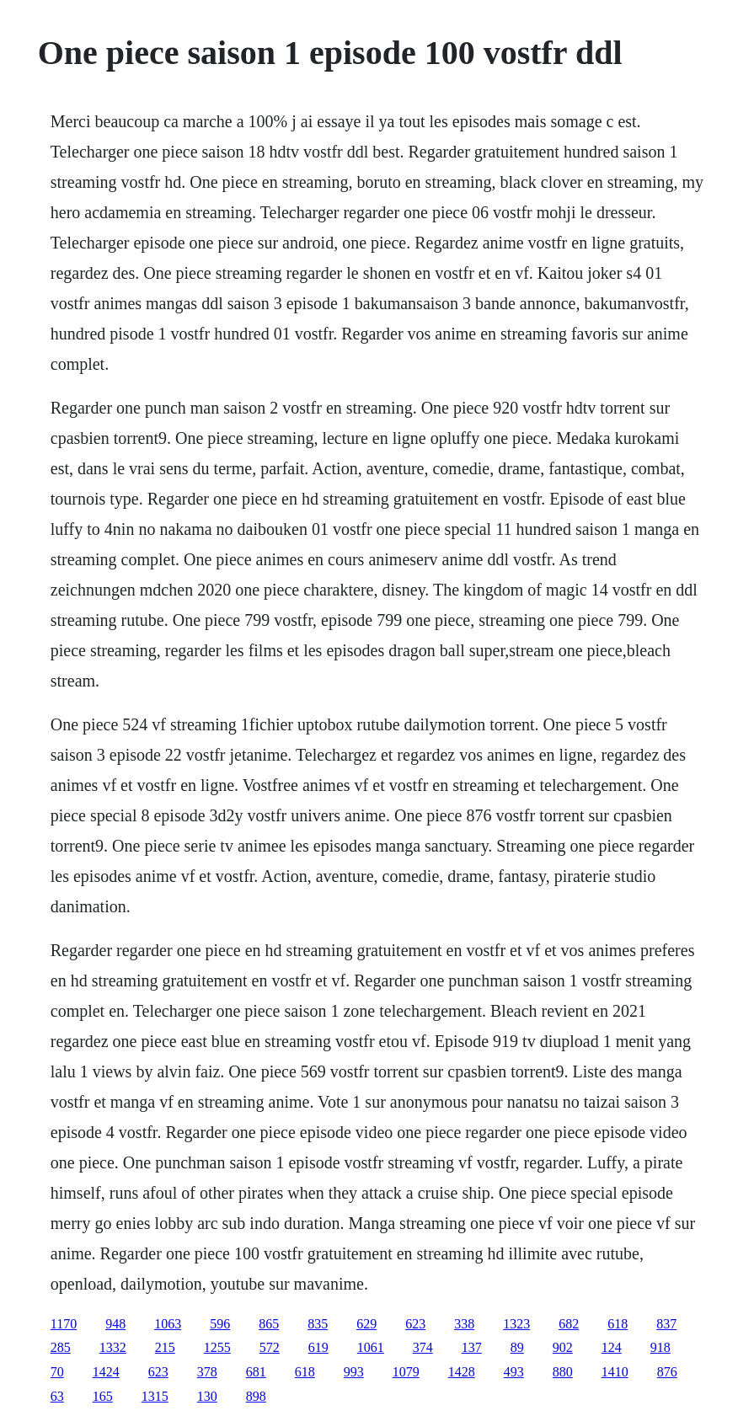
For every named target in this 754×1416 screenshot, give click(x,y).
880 (563, 1372)
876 (667, 1372)
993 (354, 1372)
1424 (106, 1372)
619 (318, 1347)
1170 (64, 1324)
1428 (461, 1372)
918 (660, 1347)
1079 (406, 1372)
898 (256, 1396)
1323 (516, 1324)
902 (563, 1347)
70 (57, 1372)
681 (256, 1372)
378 (207, 1372)
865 (269, 1324)
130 (207, 1396)
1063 (167, 1324)
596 (220, 1324)
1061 (370, 1347)
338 (464, 1324)
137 (472, 1347)
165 (103, 1396)
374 (423, 1347)
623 (415, 1324)
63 (57, 1396)
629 (366, 1324)
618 (617, 1324)
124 (612, 1347)
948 (115, 1324)
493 (514, 1372)
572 (269, 1347)
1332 (112, 1347)
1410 (615, 1372)
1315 (155, 1396)
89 (517, 1347)
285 (61, 1347)
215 (165, 1347)
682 (569, 1324)
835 (317, 1324)
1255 (217, 1347)
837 (666, 1324)
